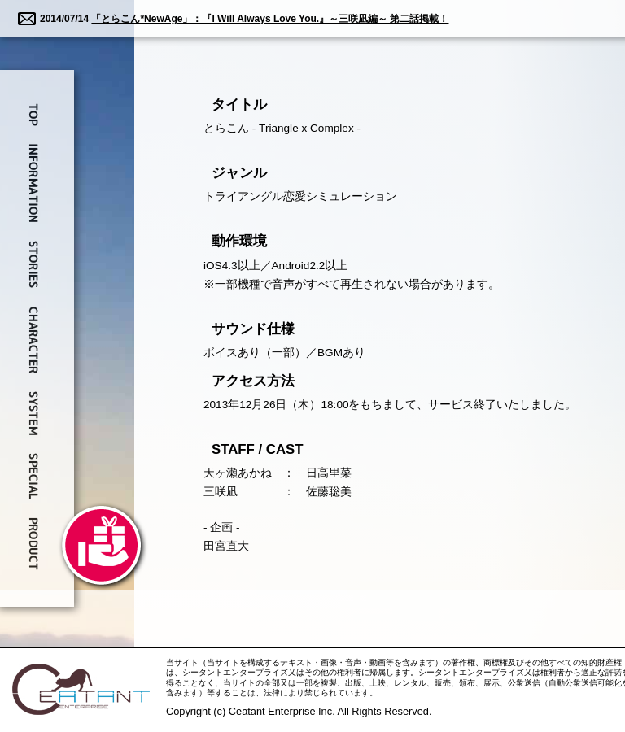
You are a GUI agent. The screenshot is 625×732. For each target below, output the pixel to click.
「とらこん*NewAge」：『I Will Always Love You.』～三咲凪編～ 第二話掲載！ (269, 18)
